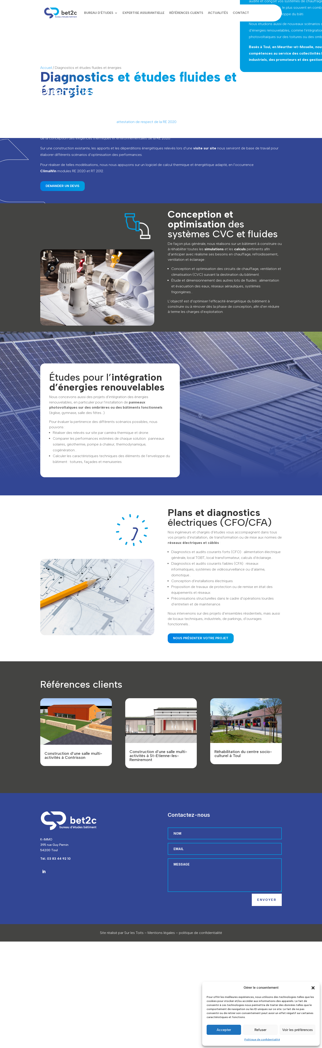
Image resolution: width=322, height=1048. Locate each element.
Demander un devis (62, 186)
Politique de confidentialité (262, 1039)
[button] (313, 988)
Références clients (186, 13)
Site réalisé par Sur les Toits (122, 933)
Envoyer (266, 900)
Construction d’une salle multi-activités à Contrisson (73, 755)
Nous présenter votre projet (200, 638)
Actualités (218, 13)
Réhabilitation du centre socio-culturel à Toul (243, 753)
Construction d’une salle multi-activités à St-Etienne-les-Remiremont (158, 755)
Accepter (224, 1030)
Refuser (260, 1030)
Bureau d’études (98, 13)
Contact (241, 13)
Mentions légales (161, 933)
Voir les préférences (297, 1030)
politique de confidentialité (200, 933)
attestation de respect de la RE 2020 (146, 122)
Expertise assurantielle (143, 13)
